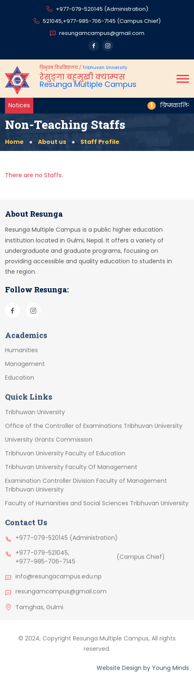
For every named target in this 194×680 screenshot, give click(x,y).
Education (19, 384)
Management (25, 370)
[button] (183, 79)
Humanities (21, 356)
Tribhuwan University (35, 418)
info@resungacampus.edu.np (58, 582)
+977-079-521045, (42, 558)
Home (14, 142)
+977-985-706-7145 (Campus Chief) (112, 21)
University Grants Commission (48, 446)
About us (52, 142)
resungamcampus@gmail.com (97, 33)
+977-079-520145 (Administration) (97, 9)
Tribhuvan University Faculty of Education (65, 459)
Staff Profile (99, 142)
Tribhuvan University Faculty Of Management (71, 473)
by (146, 674)
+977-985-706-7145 (45, 567)
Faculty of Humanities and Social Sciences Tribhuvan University (97, 509)
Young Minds (170, 674)
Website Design (119, 674)
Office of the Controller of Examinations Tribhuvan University (93, 432)
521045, (53, 21)
